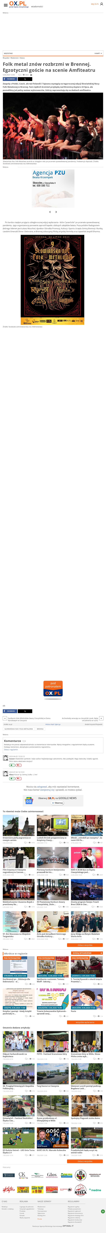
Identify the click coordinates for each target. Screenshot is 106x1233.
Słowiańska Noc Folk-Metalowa (19, 729)
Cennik (22, 1213)
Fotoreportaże (42, 1211)
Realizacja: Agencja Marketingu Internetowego (53, 1226)
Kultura (22, 58)
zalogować (42, 786)
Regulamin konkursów (75, 1220)
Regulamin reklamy (74, 1218)
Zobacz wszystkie (85, 945)
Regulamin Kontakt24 (74, 1222)
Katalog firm (41, 1215)
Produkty (22, 1211)
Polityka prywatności (74, 1209)
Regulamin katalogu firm (76, 1215)
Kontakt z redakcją (8, 1209)
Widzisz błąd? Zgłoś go (53, 724)
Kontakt (22, 1215)
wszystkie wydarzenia (85, 1022)
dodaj (82, 953)
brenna (40, 729)
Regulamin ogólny (73, 1207)
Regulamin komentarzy (75, 1213)
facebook (9, 79)
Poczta (40, 1219)
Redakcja (5, 1207)
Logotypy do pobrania (27, 1207)
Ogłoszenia (41, 1213)
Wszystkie (52, 53)
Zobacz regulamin (11, 749)
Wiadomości (15, 58)
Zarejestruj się (47, 789)
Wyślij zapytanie (25, 1218)
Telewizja (41, 1209)
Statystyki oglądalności (27, 1209)
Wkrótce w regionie (16, 953)
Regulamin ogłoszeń (74, 1211)
